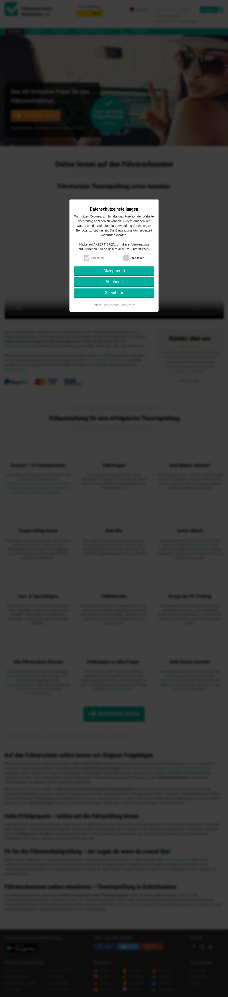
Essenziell (97, 258)
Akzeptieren (114, 270)
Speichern (114, 292)
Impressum (128, 305)
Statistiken (137, 258)
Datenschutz (111, 305)
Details (97, 305)
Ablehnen (114, 281)
